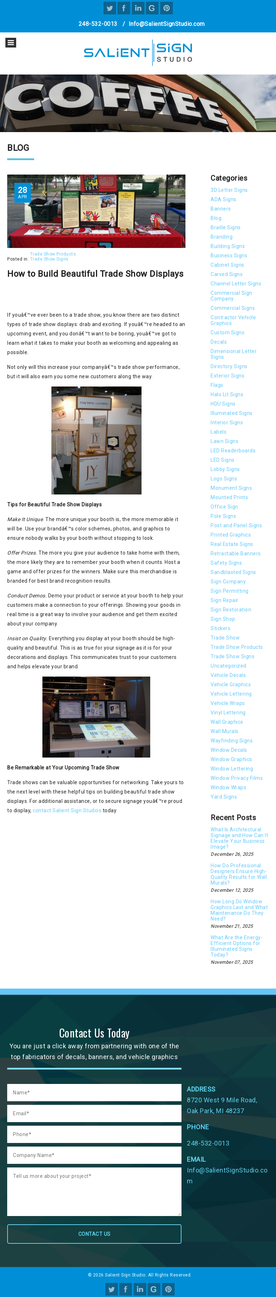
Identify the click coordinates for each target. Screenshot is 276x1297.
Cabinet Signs (227, 265)
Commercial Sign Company (231, 296)
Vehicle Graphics (231, 684)
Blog (216, 218)
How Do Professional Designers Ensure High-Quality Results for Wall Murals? (239, 874)
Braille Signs (226, 227)
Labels (218, 432)
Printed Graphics (231, 535)
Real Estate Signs (232, 544)
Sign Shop (223, 619)
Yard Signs (224, 797)
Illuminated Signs (232, 413)
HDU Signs (223, 404)
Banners (221, 209)
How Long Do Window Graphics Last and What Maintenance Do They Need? (239, 910)
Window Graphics (231, 759)
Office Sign (224, 507)
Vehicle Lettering (231, 694)
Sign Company (228, 581)
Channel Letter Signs (236, 283)
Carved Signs (227, 274)
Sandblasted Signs (233, 572)
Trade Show (225, 638)
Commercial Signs (233, 308)
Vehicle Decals (228, 675)
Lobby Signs (225, 469)
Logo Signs (224, 479)
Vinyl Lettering (228, 712)
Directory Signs (229, 366)
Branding (222, 237)
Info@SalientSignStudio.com (167, 24)
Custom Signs (227, 332)
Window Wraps (228, 787)
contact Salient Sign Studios (67, 810)
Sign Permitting (230, 591)
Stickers (220, 628)
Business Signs (229, 255)
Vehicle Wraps (228, 703)
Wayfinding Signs (232, 741)
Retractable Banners (236, 553)
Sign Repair (225, 600)
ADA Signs (223, 199)
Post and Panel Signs (236, 525)
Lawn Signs (224, 441)
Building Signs (228, 246)
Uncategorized (229, 666)
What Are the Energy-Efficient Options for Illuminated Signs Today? (237, 946)
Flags (217, 385)
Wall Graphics (227, 722)
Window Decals (229, 750)
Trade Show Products (53, 254)
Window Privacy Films (237, 778)
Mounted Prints (229, 497)
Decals (219, 342)
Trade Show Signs (49, 259)
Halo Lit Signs (227, 394)
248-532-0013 (98, 24)
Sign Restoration (231, 610)
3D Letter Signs (229, 190)
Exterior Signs (227, 376)
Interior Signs (227, 422)
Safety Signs (226, 563)
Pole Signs (223, 516)
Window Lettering (232, 769)
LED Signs (223, 460)
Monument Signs (231, 488)
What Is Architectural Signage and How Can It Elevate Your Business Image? (239, 838)
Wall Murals (225, 731)
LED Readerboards (233, 450)
